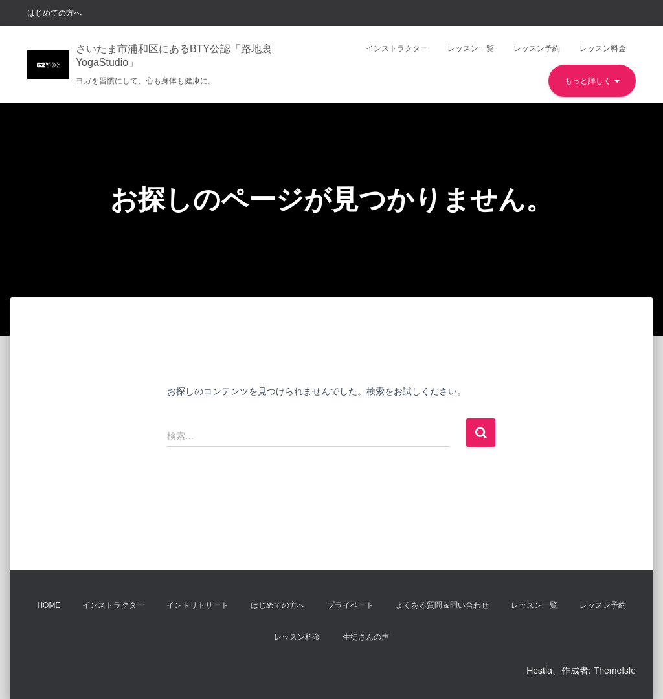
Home (48, 605)
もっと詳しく (592, 80)
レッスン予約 (536, 48)
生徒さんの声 (366, 636)
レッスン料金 (602, 48)
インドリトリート (197, 605)
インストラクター (397, 48)
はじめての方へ (54, 12)
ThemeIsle (615, 670)
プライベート (350, 605)
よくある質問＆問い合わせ (442, 605)
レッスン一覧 (470, 48)
